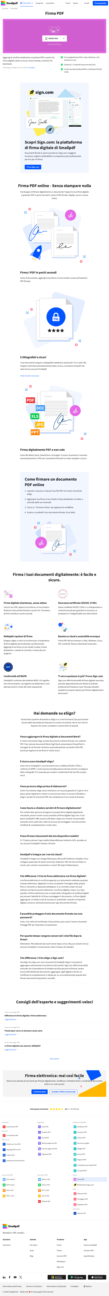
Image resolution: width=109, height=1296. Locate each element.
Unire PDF (45, 1127)
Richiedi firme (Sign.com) (85, 1185)
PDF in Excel (10, 1185)
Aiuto (32, 1250)
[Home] (5, 8)
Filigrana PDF (81, 1160)
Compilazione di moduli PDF (87, 1165)
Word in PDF (46, 1179)
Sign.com (60, 1267)
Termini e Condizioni (34, 1286)
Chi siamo (33, 1245)
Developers (61, 1261)
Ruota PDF (45, 1138)
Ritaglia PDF (81, 1149)
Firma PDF (80, 1179)
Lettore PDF (81, 1138)
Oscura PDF (81, 1154)
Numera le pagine (83, 1143)
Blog (31, 1256)
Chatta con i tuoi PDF (13, 1144)
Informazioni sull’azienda (56, 1286)
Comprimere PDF (12, 1127)
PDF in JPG (10, 1196)
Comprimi (39, 3)
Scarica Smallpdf (90, 1245)
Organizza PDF (47, 1154)
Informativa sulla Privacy (12, 1286)
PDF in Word (10, 1179)
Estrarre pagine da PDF (49, 1149)
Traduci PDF (10, 1155)
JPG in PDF (45, 1196)
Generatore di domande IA (15, 1161)
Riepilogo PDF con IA (13, 1150)
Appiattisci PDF (82, 1205)
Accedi (86, 3)
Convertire (50, 3)
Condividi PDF (82, 1171)
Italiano (87, 1286)
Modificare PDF (82, 1127)
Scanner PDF (81, 1213)
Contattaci (75, 1286)
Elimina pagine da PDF (49, 1143)
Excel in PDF (46, 1185)
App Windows (89, 1256)
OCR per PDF (46, 1201)
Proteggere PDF (82, 1199)
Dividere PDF (46, 1132)
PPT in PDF (45, 1190)
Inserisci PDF (62, 1256)
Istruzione (7, 1245)
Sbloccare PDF (82, 1194)
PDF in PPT (10, 1190)
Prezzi (59, 1245)
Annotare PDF (82, 1132)
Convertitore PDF (12, 1135)
